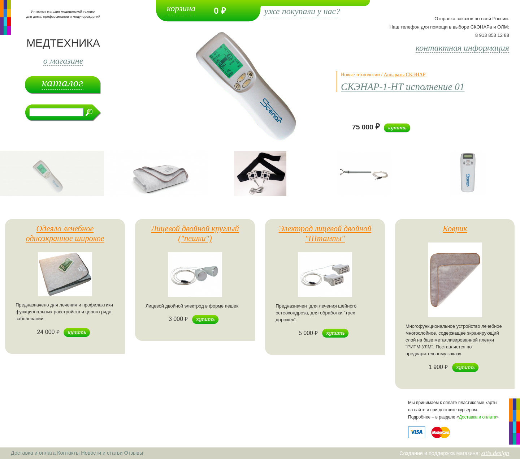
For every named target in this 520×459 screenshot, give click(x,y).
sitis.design (495, 453)
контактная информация (462, 47)
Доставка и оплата (478, 417)
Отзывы (133, 453)
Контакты (68, 453)
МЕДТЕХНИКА (63, 43)
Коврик (455, 228)
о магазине (63, 60)
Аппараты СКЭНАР (404, 74)
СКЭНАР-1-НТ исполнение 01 (402, 86)
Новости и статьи (101, 453)
